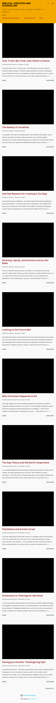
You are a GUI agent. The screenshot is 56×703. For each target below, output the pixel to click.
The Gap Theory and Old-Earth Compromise (25, 462)
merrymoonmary (32, 699)
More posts (50, 688)
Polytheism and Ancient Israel (18, 529)
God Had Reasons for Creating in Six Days (24, 193)
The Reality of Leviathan (15, 127)
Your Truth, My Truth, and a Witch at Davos (26, 60)
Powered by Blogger (28, 695)
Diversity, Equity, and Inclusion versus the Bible (25, 262)
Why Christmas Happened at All (19, 396)
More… (42, 18)
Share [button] (4, 80)
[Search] (48, 3)
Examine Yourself (29, 18)
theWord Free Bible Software (11, 18)
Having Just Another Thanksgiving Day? (24, 661)
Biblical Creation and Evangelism (16, 4)
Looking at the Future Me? (16, 329)
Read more (50, 80)
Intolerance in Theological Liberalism (22, 595)
